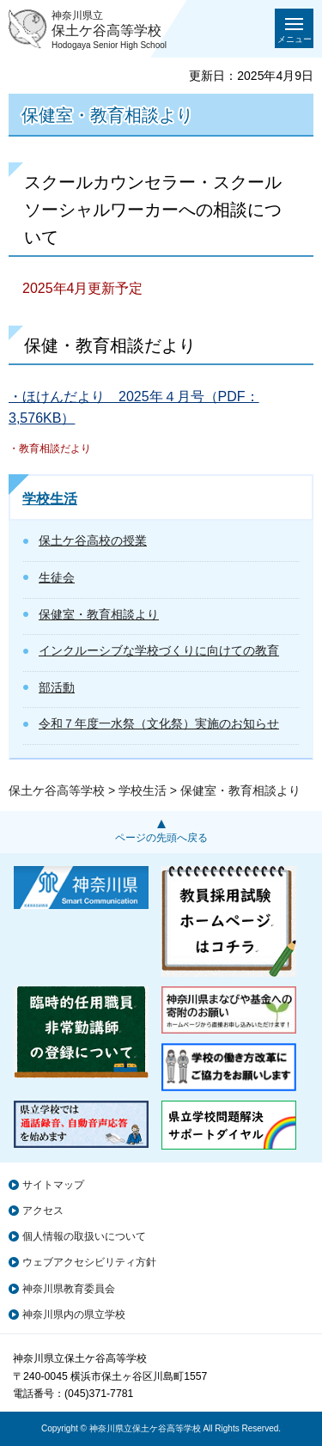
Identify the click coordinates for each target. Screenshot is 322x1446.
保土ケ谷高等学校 (57, 790)
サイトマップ (53, 1185)
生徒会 (57, 577)
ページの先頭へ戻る (161, 838)
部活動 (57, 687)
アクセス (43, 1211)
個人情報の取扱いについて (84, 1236)
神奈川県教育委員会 (68, 1289)
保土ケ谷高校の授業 (93, 540)
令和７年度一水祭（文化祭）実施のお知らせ (159, 723)
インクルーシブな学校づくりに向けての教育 (159, 650)
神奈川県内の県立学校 (73, 1315)
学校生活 (49, 498)
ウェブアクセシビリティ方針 (89, 1262)
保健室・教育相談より (99, 614)
